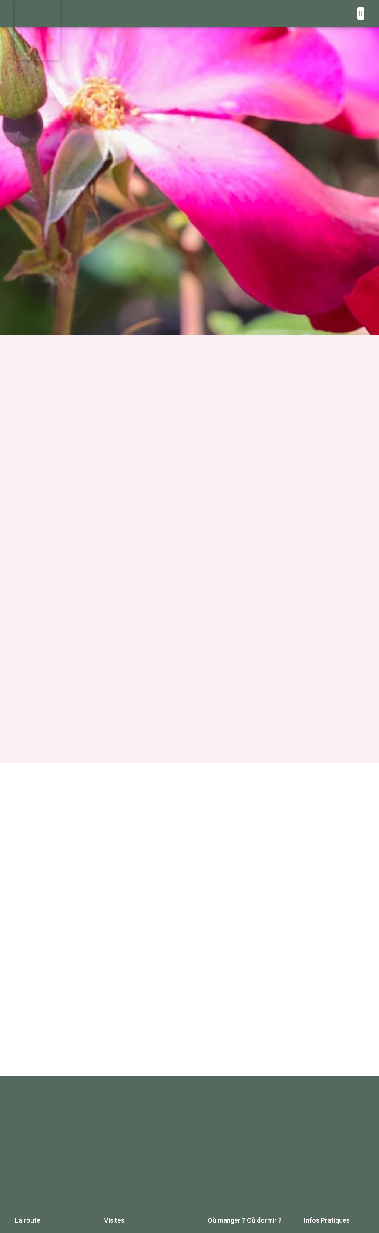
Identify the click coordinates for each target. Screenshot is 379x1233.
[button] (360, 13)
